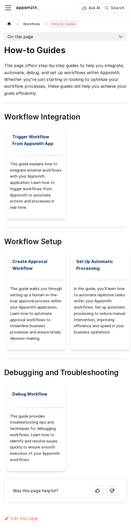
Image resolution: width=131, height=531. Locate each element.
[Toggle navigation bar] (8, 8)
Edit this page (21, 518)
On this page (20, 36)
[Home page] (9, 24)
